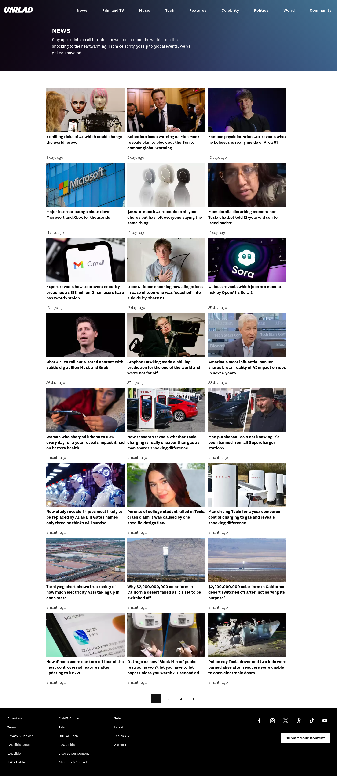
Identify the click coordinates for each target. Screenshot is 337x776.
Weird (289, 10)
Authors (120, 744)
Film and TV (113, 10)
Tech (169, 10)
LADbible (14, 753)
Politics (261, 10)
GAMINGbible (69, 718)
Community (320, 10)
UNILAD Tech (68, 736)
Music (144, 10)
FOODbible (67, 744)
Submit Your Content (305, 738)
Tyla (62, 727)
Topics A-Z (122, 736)
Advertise (14, 718)
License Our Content (74, 753)
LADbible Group (19, 744)
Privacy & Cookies (20, 736)
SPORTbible (16, 762)
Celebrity (230, 10)
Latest (118, 727)
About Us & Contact (73, 762)
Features (197, 10)
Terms (12, 727)
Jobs (117, 718)
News (82, 10)
